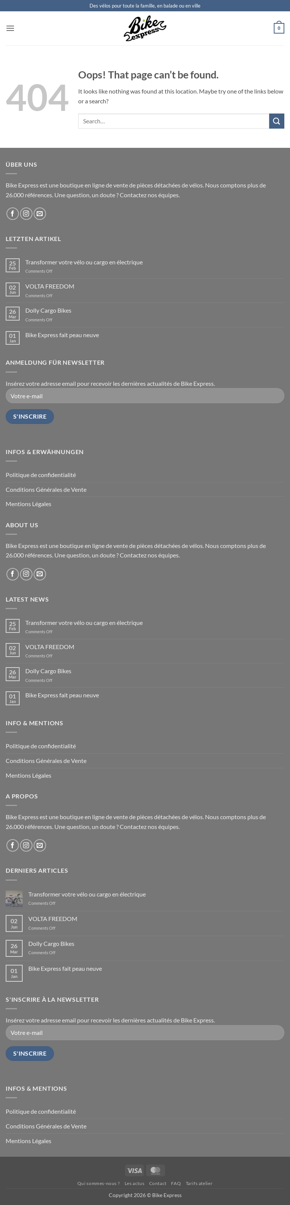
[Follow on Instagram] (26, 213)
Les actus (135, 1183)
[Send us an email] (40, 213)
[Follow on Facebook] (12, 213)
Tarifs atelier (199, 1183)
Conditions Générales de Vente (46, 489)
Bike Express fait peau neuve (62, 334)
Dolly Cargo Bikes (48, 310)
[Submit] (276, 121)
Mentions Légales (28, 503)
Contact (158, 1183)
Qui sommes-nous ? (98, 1183)
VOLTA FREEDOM (49, 286)
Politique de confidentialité (41, 474)
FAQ (176, 1183)
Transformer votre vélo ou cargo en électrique (84, 262)
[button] (10, 28)
